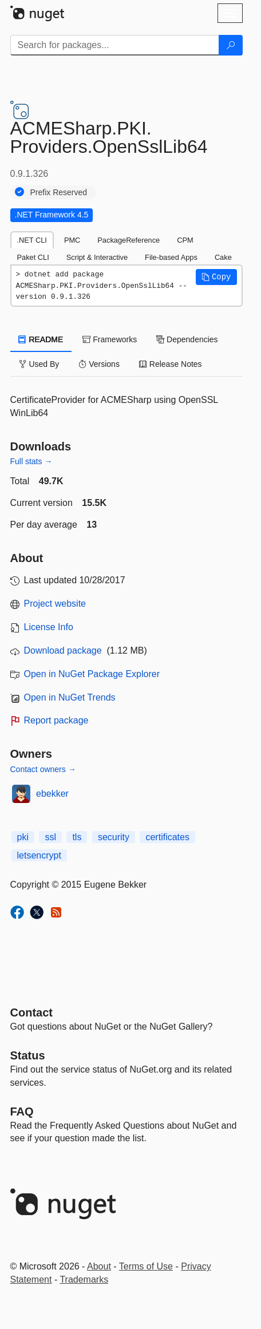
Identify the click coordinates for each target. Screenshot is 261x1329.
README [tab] (41, 339)
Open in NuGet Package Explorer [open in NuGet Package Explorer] (92, 674)
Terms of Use (146, 1266)
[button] (216, 277)
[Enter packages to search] (114, 45)
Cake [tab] (223, 257)
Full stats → (31, 461)
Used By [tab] (39, 364)
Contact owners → (43, 769)
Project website (55, 603)
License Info (48, 627)
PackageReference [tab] (128, 240)
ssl (50, 837)
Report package (56, 720)
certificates (167, 837)
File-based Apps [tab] (171, 257)
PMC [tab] (72, 240)
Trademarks (84, 1279)
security (113, 837)
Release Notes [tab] (170, 364)
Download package (63, 650)
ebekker (52, 793)
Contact (31, 1012)
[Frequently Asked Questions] (22, 1111)
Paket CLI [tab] (33, 257)
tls (76, 837)
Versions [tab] (99, 364)
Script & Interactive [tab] (97, 257)
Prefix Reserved (59, 192)
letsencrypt (39, 855)
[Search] (231, 45)
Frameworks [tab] (109, 339)
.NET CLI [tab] (32, 240)
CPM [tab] (185, 240)
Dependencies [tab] (186, 339)
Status (27, 1055)
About (99, 1266)
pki (23, 837)
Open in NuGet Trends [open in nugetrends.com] (70, 697)
